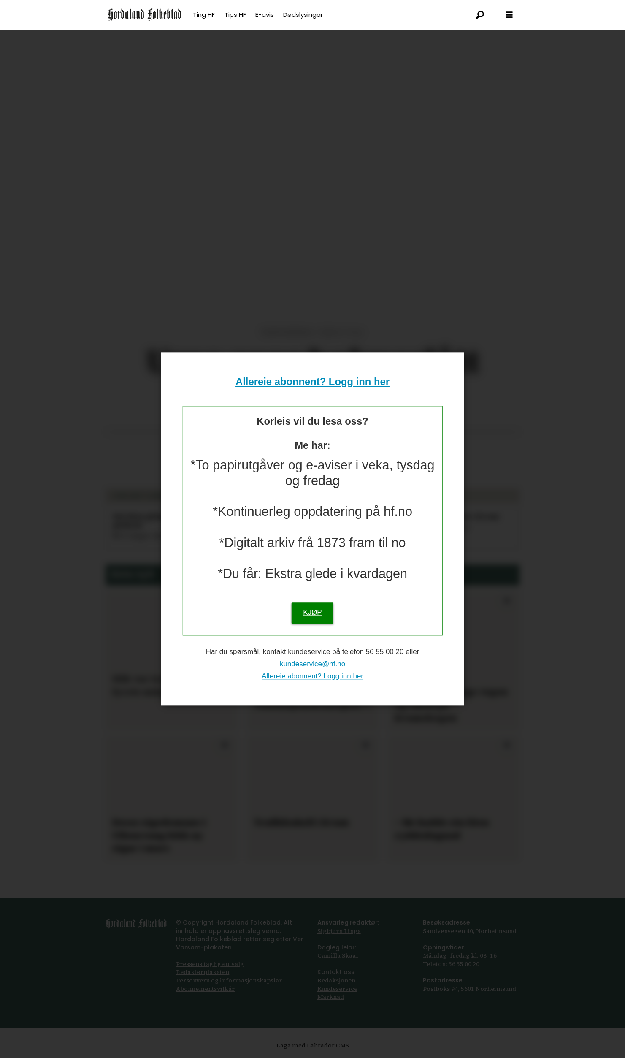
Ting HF (204, 14)
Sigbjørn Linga (339, 931)
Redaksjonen (336, 980)
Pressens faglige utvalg (210, 964)
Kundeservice (337, 989)
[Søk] (480, 15)
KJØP (312, 613)
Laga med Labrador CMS (312, 1045)
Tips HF (235, 14)
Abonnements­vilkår (205, 989)
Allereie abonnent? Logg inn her (312, 381)
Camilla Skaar (338, 955)
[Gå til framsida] (144, 14)
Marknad (330, 997)
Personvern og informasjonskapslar (229, 980)
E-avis (264, 14)
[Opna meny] (509, 15)
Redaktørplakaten (202, 972)
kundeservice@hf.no (312, 664)
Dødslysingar (303, 14)
